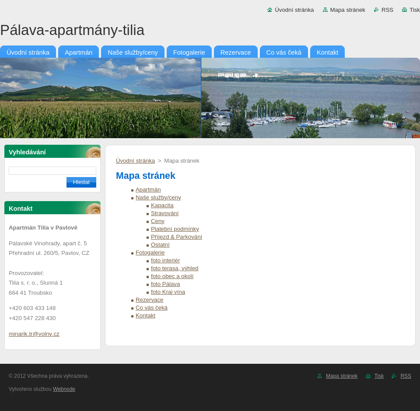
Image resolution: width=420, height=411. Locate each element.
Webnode (64, 389)
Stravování (164, 213)
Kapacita (162, 205)
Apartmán (148, 189)
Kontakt (145, 315)
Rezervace (149, 299)
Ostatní (160, 244)
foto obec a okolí (172, 276)
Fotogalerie (150, 252)
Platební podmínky (175, 229)
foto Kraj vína (168, 292)
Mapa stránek (347, 10)
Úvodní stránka (294, 10)
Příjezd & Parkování (176, 236)
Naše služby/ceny (158, 197)
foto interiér (165, 260)
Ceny (157, 221)
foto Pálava (165, 284)
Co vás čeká (152, 307)
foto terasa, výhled (174, 268)
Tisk (415, 10)
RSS (387, 10)
